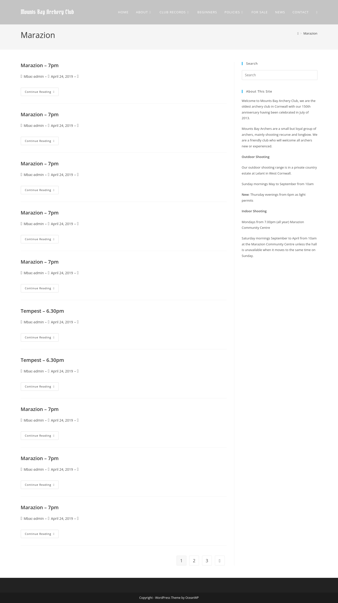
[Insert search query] (279, 75)
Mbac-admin (34, 76)
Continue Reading (42, 92)
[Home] (298, 33)
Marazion (310, 33)
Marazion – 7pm (40, 65)
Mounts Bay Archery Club (47, 12)
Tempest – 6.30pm (42, 311)
